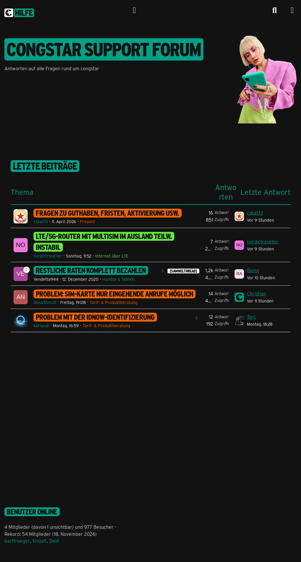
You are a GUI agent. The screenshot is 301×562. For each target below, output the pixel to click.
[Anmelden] (134, 10)
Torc (251, 317)
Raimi (253, 270)
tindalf (39, 541)
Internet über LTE (111, 256)
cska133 (41, 221)
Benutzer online (32, 511)
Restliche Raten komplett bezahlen (91, 270)
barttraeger (17, 541)
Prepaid (87, 221)
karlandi (41, 325)
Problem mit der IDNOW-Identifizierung (95, 317)
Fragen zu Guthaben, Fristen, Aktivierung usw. (107, 213)
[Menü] (292, 10)
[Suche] (274, 10)
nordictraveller (48, 256)
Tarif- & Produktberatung (113, 302)
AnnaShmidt (45, 302)
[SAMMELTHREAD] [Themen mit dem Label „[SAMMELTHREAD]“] (183, 271)
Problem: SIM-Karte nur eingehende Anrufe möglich (114, 294)
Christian (256, 293)
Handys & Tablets (118, 279)
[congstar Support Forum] (19, 12)
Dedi (54, 541)
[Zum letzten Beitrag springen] (239, 216)
